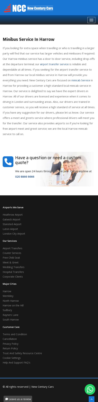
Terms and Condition (15, 334)
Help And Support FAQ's (16, 362)
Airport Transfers (12, 248)
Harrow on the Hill (13, 305)
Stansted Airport (12, 224)
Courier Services (12, 253)
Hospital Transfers (13, 272)
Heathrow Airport (13, 214)
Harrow (7, 291)
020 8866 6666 (24, 176)
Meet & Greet (11, 262)
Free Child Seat (11, 257)
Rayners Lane (10, 315)
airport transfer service (54, 64)
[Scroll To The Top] (91, 399)
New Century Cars (42, 386)
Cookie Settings (12, 358)
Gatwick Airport (11, 219)
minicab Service (80, 80)
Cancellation (10, 339)
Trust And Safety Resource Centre (22, 353)
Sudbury (7, 310)
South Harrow (11, 319)
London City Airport (14, 233)
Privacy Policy (10, 343)
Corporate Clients (13, 276)
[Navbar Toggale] (91, 20)
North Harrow (11, 300)
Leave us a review (18, 399)
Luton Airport (10, 229)
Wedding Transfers (13, 267)
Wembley (8, 296)
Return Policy (10, 348)
